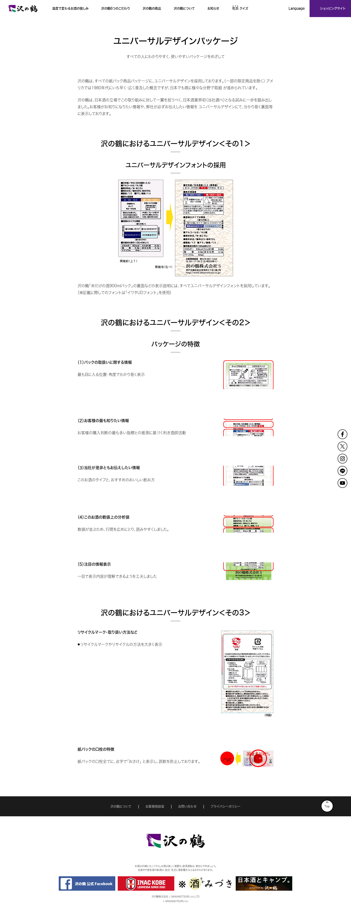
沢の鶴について (120, 806)
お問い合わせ (187, 806)
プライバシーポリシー (226, 806)
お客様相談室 (155, 806)
